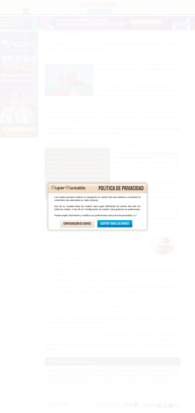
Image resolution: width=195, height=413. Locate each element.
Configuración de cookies (77, 224)
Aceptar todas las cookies (114, 224)
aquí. (134, 215)
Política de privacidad (121, 188)
